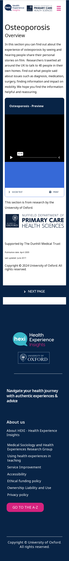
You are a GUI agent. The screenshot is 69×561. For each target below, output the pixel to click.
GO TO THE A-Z (25, 507)
